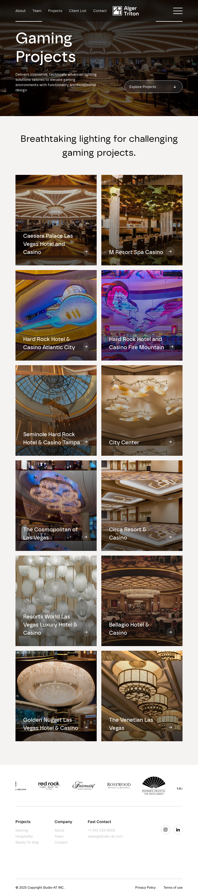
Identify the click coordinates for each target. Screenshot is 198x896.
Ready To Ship (27, 842)
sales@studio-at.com (105, 836)
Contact (100, 11)
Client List (77, 11)
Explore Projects (153, 87)
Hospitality (24, 836)
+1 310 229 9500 (101, 830)
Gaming (21, 830)
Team (36, 11)
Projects (55, 11)
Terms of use (173, 887)
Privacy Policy (145, 887)
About (20, 11)
